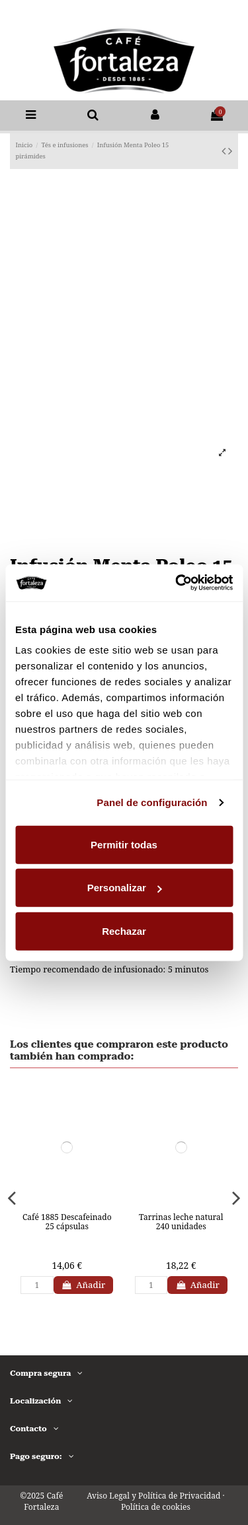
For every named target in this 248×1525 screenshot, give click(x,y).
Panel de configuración (152, 802)
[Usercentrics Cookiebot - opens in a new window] (176, 583)
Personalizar (124, 887)
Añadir (84, 1285)
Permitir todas (124, 844)
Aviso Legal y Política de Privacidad (153, 1495)
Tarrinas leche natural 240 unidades (181, 1221)
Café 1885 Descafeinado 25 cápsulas (67, 1221)
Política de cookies (155, 1506)
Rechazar (124, 930)
